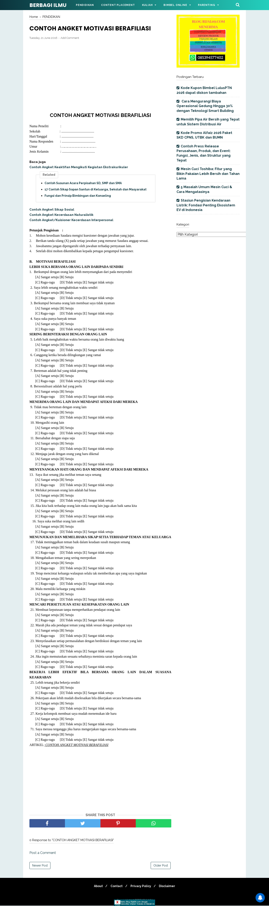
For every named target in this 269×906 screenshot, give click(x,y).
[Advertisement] (100, 74)
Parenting (206, 5)
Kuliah (147, 5)
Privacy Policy (141, 886)
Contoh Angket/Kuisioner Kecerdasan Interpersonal (71, 220)
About (96, 886)
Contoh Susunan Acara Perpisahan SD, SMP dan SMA (83, 183)
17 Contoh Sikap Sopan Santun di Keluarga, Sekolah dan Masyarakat (95, 189)
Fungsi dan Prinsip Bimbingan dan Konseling (78, 196)
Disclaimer (169, 886)
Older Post (160, 866)
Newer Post (40, 866)
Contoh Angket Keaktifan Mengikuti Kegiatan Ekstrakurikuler (78, 167)
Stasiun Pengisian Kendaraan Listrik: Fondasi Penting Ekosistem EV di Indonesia (206, 205)
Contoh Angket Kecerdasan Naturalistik (61, 215)
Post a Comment (42, 853)
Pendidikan (85, 5)
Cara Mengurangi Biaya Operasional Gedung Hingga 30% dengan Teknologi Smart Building (205, 106)
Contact (116, 886)
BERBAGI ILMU (47, 5)
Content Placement (118, 5)
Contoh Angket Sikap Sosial (51, 210)
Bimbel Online (175, 5)
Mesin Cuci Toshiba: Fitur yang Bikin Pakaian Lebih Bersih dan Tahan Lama (208, 173)
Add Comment (70, 38)
